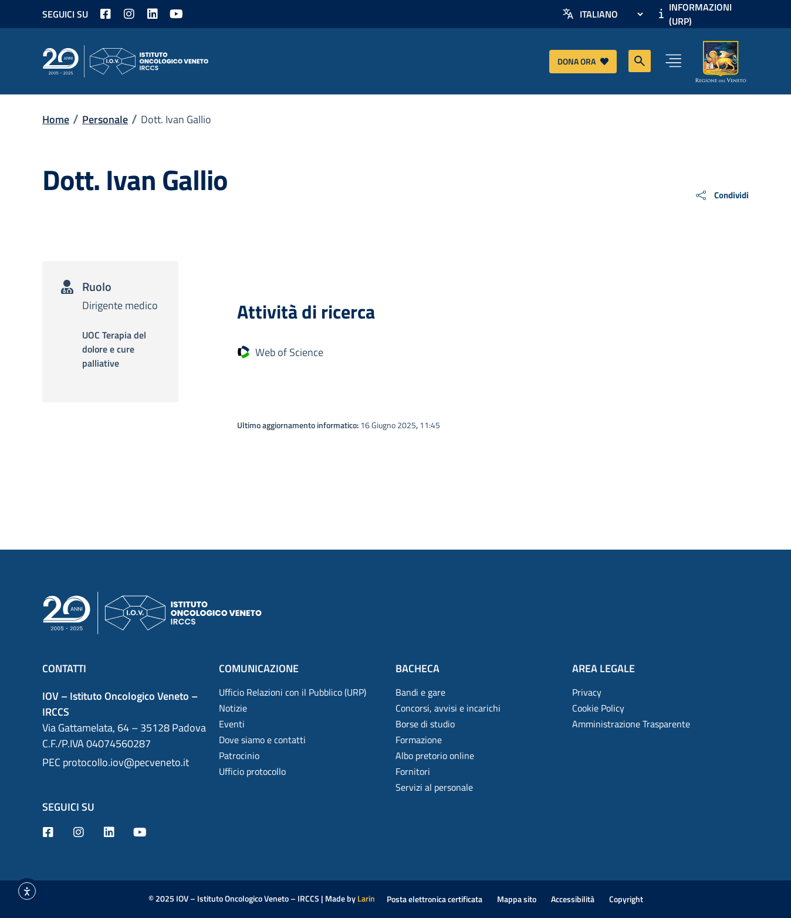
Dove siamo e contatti (262, 740)
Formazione (419, 740)
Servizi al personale (434, 787)
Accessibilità (572, 899)
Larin (366, 898)
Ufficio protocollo (252, 771)
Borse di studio (425, 724)
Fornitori (413, 771)
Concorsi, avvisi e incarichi (448, 708)
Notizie (233, 708)
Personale (105, 119)
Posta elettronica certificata (434, 899)
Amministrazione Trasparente (631, 724)
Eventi (232, 724)
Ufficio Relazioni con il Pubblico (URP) (292, 692)
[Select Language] (611, 14)
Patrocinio (239, 755)
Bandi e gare (420, 692)
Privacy (586, 692)
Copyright (626, 899)
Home (55, 119)
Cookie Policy (598, 708)
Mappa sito (516, 899)
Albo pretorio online (435, 755)
